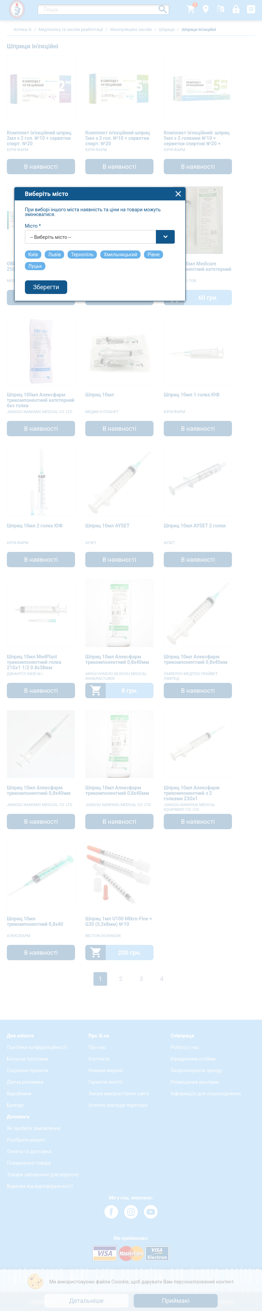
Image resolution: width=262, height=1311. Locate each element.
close (209, 561)
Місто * (64, 593)
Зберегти (77, 655)
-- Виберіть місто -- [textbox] (82, 605)
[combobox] (131, 604)
